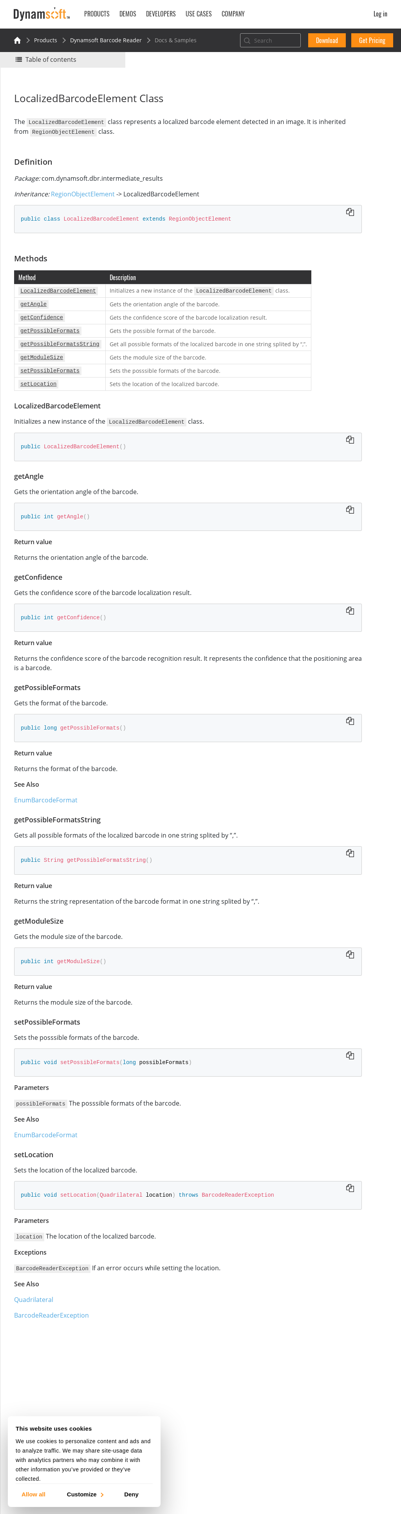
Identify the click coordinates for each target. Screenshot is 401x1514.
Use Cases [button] (199, 13)
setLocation (321, 242)
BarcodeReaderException (55, 1331)
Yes (301, 108)
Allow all (33, 1494)
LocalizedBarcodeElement (340, 169)
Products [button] (97, 13)
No (329, 108)
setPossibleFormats (331, 232)
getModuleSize (325, 221)
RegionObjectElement (87, 193)
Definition (311, 147)
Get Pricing (372, 40)
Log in (380, 13)
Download (327, 40)
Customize (85, 1494)
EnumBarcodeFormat (49, 817)
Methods (310, 158)
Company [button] (233, 13)
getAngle (317, 179)
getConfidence (325, 190)
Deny (131, 1494)
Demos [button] (127, 13)
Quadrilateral (37, 1315)
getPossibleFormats (331, 200)
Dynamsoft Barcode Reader (106, 40)
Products (45, 40)
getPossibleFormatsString (339, 211)
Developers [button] (161, 13)
